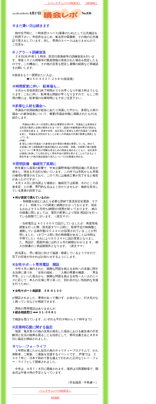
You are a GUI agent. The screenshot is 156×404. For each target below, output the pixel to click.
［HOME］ (91, 3)
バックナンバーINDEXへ (55, 390)
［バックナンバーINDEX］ (62, 3)
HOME (55, 397)
